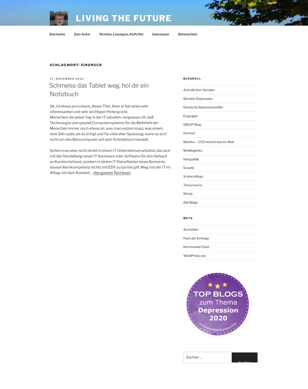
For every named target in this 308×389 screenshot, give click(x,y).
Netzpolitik (191, 159)
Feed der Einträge (196, 238)
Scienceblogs (193, 176)
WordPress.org (194, 255)
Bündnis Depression (198, 99)
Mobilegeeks (192, 150)
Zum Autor (82, 34)
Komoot (189, 133)
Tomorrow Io (192, 185)
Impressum (160, 34)
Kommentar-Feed (196, 247)
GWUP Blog (192, 124)
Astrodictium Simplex (199, 90)
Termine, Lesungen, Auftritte (121, 34)
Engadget (190, 116)
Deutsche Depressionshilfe (203, 107)
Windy (188, 194)
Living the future (124, 18)
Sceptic (189, 168)
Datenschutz (187, 34)
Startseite (57, 34)
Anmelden (190, 229)
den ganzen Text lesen (112, 173)
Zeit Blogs (190, 202)
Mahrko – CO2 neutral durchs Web (208, 142)
